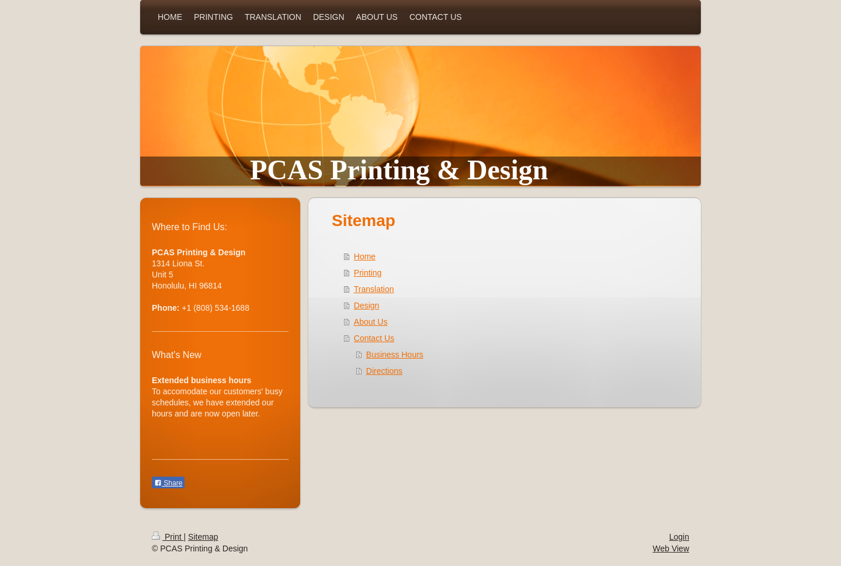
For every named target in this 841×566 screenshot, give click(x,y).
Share (168, 483)
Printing (367, 272)
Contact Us (374, 338)
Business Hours (394, 354)
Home (365, 256)
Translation (374, 289)
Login (679, 536)
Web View (670, 548)
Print (168, 536)
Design (367, 305)
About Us (371, 322)
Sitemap (203, 536)
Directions (384, 371)
